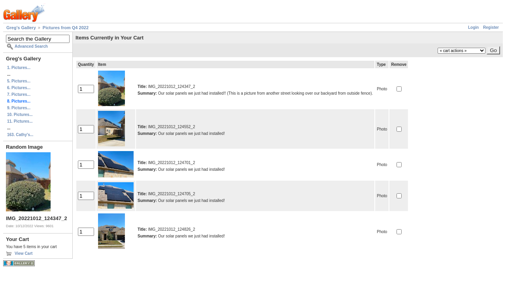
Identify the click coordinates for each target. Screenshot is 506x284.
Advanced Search (31, 46)
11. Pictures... (19, 121)
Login (473, 27)
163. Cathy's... (20, 135)
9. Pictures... (18, 108)
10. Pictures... (19, 114)
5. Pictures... (18, 81)
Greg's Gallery (21, 27)
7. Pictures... (18, 94)
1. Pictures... (18, 67)
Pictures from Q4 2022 (66, 27)
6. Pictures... (18, 88)
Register (491, 27)
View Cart (23, 253)
